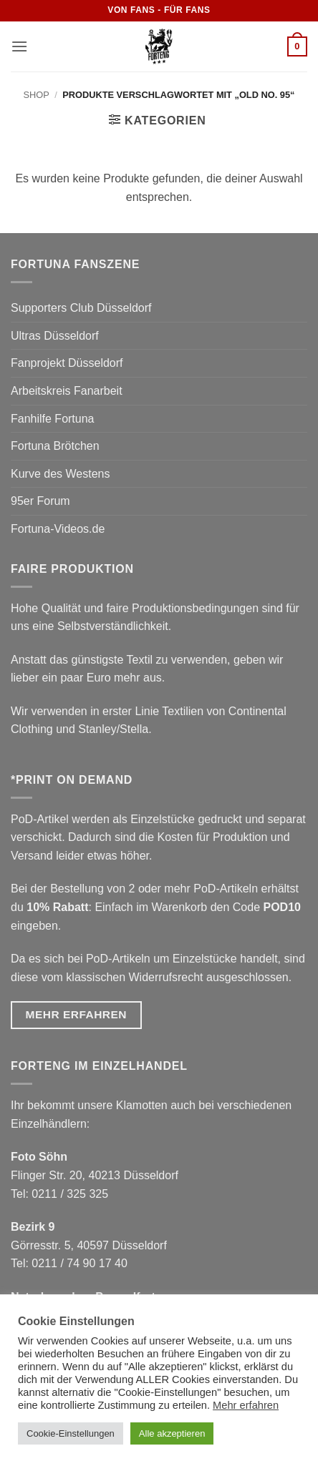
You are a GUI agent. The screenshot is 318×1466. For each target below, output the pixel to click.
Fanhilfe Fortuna (53, 419)
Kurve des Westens (60, 474)
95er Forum (40, 501)
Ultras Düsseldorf (55, 336)
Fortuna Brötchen (55, 446)
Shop (36, 94)
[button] (19, 46)
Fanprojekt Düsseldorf (67, 363)
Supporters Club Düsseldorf (81, 308)
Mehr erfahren (246, 1405)
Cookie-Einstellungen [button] (70, 1433)
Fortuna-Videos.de (58, 529)
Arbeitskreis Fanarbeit (66, 391)
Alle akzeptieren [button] (172, 1433)
